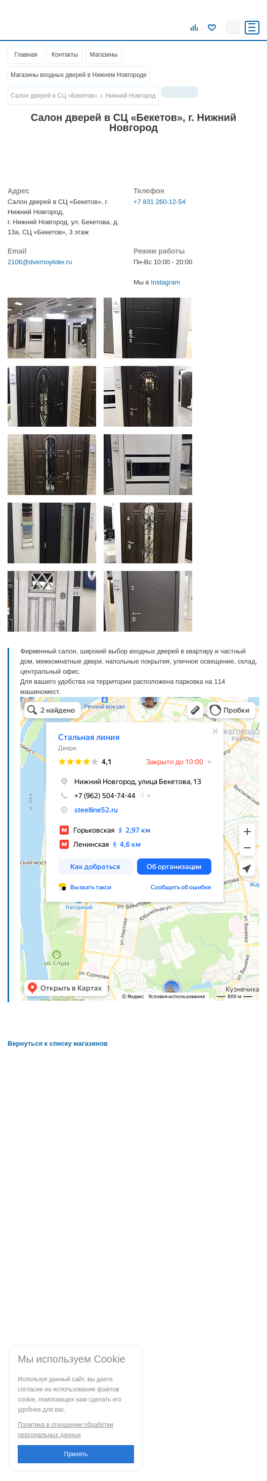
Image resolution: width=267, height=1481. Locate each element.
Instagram (165, 282)
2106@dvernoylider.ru (40, 262)
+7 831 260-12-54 (160, 201)
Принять (76, 1454)
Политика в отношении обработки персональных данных (65, 1429)
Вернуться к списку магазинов (58, 1043)
